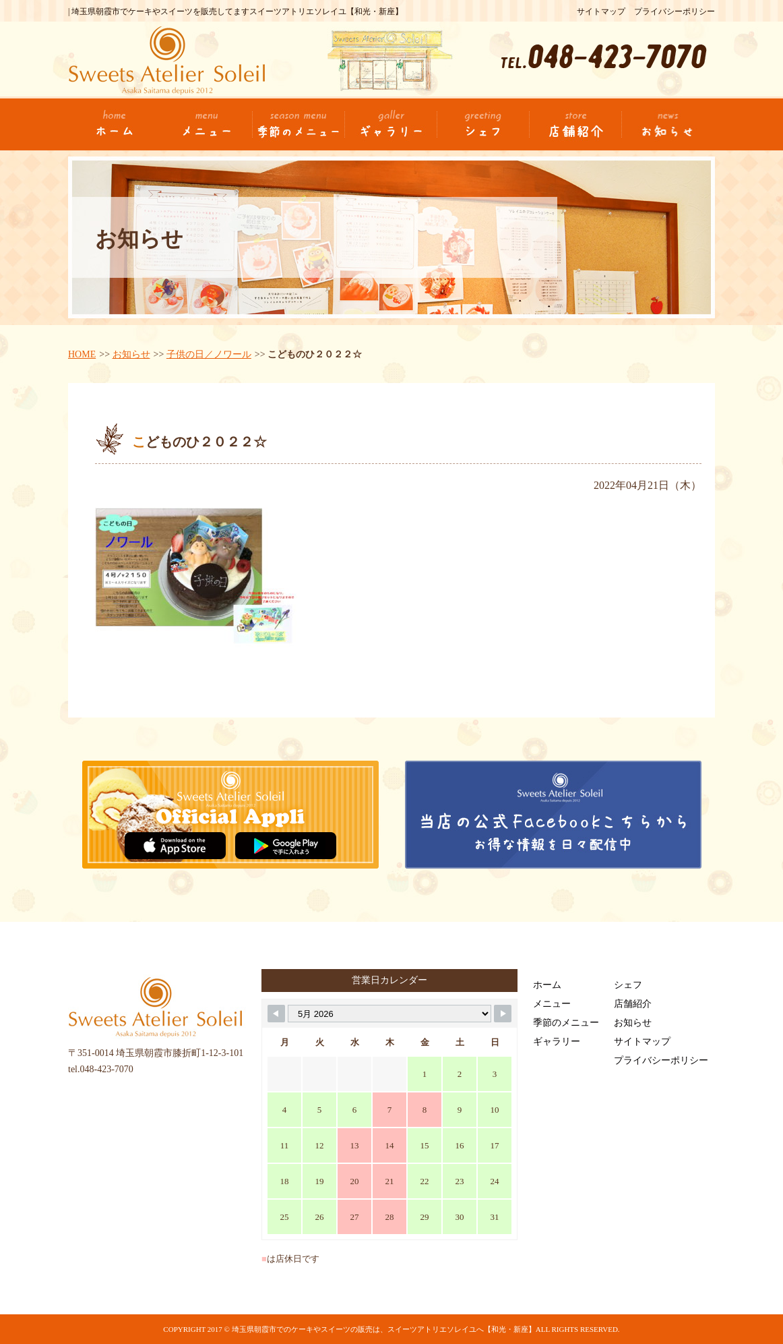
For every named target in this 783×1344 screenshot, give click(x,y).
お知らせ (131, 354)
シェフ (628, 985)
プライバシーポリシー (674, 11)
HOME (82, 354)
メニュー (552, 1004)
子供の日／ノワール (208, 354)
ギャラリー (556, 1041)
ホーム (547, 985)
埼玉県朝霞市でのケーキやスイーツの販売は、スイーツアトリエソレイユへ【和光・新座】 (384, 1329)
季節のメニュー (566, 1023)
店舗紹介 (633, 1004)
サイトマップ (601, 11)
